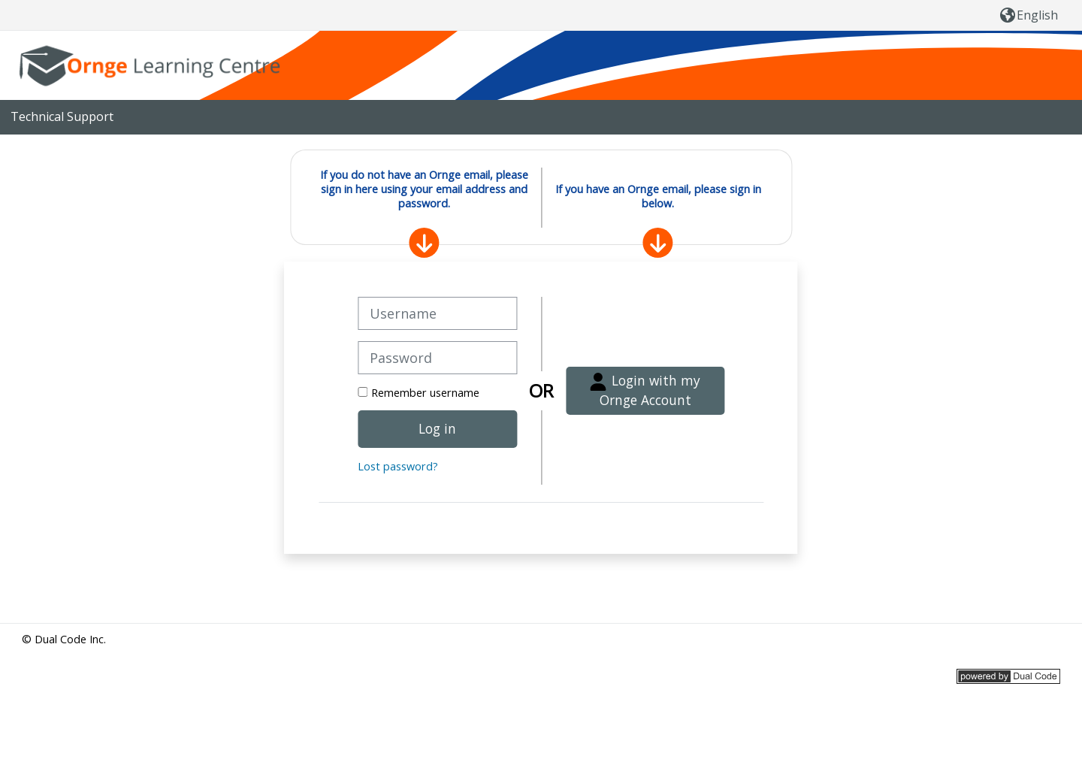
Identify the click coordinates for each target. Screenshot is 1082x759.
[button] (1029, 14)
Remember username (425, 393)
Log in (437, 428)
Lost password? (398, 466)
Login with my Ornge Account (645, 390)
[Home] (153, 64)
